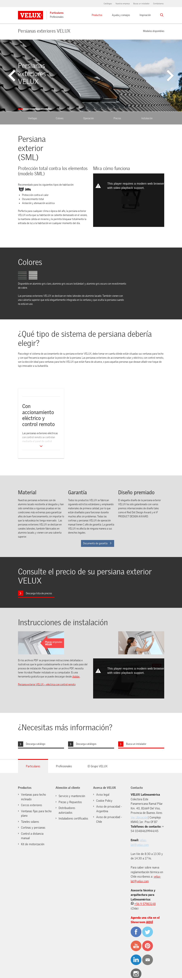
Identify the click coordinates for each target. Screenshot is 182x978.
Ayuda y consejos (121, 15)
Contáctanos (158, 3)
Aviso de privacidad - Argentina (109, 809)
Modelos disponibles (153, 30)
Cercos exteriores (31, 805)
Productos (97, 15)
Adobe (76, 676)
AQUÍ (149, 922)
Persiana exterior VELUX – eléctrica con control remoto (47, 684)
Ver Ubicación (139, 817)
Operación (88, 118)
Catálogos (108, 3)
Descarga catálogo (35, 743)
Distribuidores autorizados (67, 810)
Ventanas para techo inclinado (33, 797)
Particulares (57, 12)
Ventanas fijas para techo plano (36, 813)
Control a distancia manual (32, 836)
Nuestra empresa (123, 3)
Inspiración (145, 15)
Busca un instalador (141, 3)
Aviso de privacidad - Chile (109, 819)
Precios (117, 118)
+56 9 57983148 (145, 904)
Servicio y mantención (72, 796)
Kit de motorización (32, 844)
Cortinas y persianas (33, 827)
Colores (59, 118)
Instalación (147, 118)
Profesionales (56, 16)
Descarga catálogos (86, 743)
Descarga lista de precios (39, 593)
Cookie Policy (104, 801)
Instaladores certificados (73, 818)
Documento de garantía (97, 543)
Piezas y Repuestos (70, 802)
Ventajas (32, 118)
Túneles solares (30, 822)
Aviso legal (102, 794)
